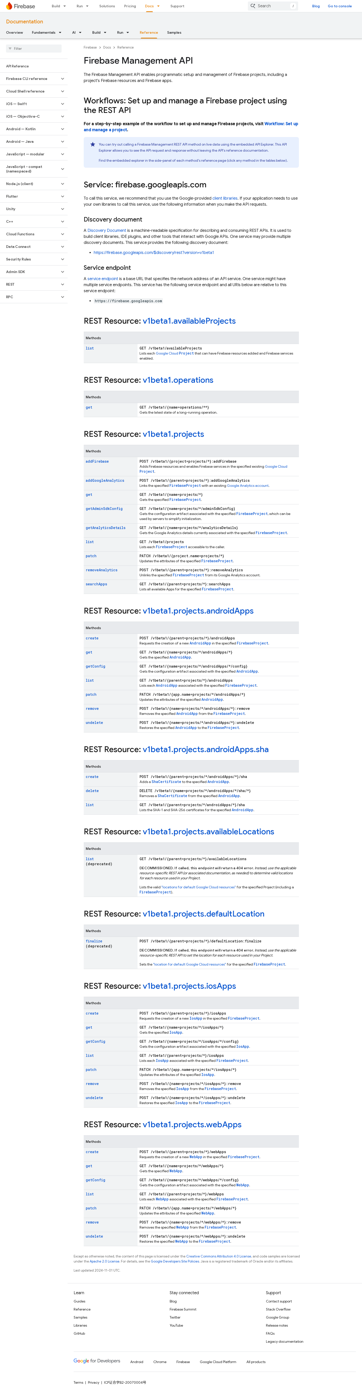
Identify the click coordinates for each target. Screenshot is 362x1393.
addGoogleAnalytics (105, 480)
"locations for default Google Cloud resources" (198, 887)
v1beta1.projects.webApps (192, 1124)
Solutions (107, 6)
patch (91, 555)
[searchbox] (34, 49)
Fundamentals (44, 32)
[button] (30, 78)
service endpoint (102, 278)
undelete (94, 722)
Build (56, 6)
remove (92, 708)
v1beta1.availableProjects (189, 321)
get (89, 407)
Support (177, 6)
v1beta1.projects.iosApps (189, 986)
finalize (94, 941)
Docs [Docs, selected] (149, 6)
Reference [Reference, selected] (149, 32)
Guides (79, 1301)
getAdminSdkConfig (104, 508)
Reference (125, 47)
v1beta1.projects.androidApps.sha (206, 749)
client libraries (225, 198)
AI (74, 32)
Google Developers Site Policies (175, 1261)
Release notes (277, 1325)
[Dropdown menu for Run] (89, 6)
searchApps (96, 584)
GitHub (79, 1333)
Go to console (340, 6)
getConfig (95, 666)
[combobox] (273, 6)
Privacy (93, 1382)
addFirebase (97, 461)
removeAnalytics (101, 570)
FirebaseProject (185, 485)
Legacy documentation (284, 1341)
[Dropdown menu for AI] (82, 32)
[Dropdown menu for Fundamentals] (62, 32)
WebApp (196, 1156)
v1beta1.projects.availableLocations (208, 831)
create (92, 638)
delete (92, 790)
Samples (174, 32)
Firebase (90, 47)
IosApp (196, 1018)
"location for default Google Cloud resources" (189, 964)
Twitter (175, 1317)
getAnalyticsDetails (105, 527)
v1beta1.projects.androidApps (198, 611)
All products (255, 1362)
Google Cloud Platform (218, 1362)
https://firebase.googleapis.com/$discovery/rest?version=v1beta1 (154, 252)
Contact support (279, 1301)
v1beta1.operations (178, 380)
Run (80, 6)
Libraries (80, 1325)
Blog (316, 6)
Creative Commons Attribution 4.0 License (218, 1256)
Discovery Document (106, 230)
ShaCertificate (166, 781)
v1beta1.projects (173, 434)
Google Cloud (175, 353)
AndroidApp (200, 643)
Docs (107, 47)
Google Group (277, 1317)
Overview (14, 32)
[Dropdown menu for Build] (66, 6)
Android (136, 1362)
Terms (78, 1382)
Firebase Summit (183, 1309)
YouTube (176, 1325)
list (90, 348)
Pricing (130, 6)
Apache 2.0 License (104, 1261)
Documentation (24, 22)
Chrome (159, 1362)
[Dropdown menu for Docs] (160, 6)
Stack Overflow (278, 1309)
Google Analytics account (247, 485)
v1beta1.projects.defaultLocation (203, 914)
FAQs (270, 1333)
